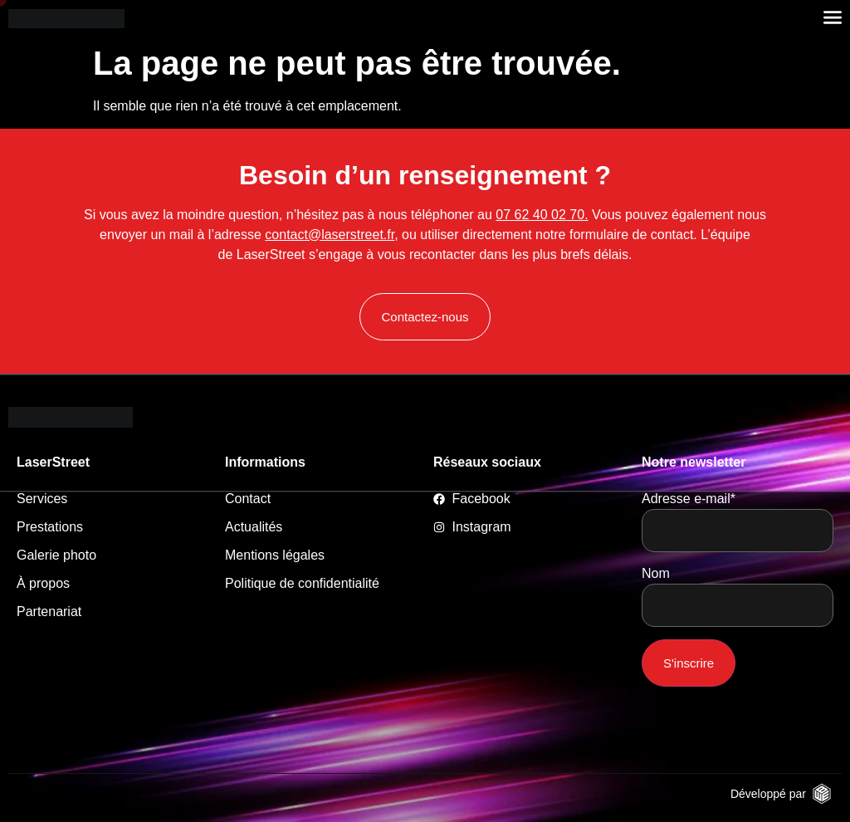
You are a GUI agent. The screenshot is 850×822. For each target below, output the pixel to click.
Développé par (768, 793)
